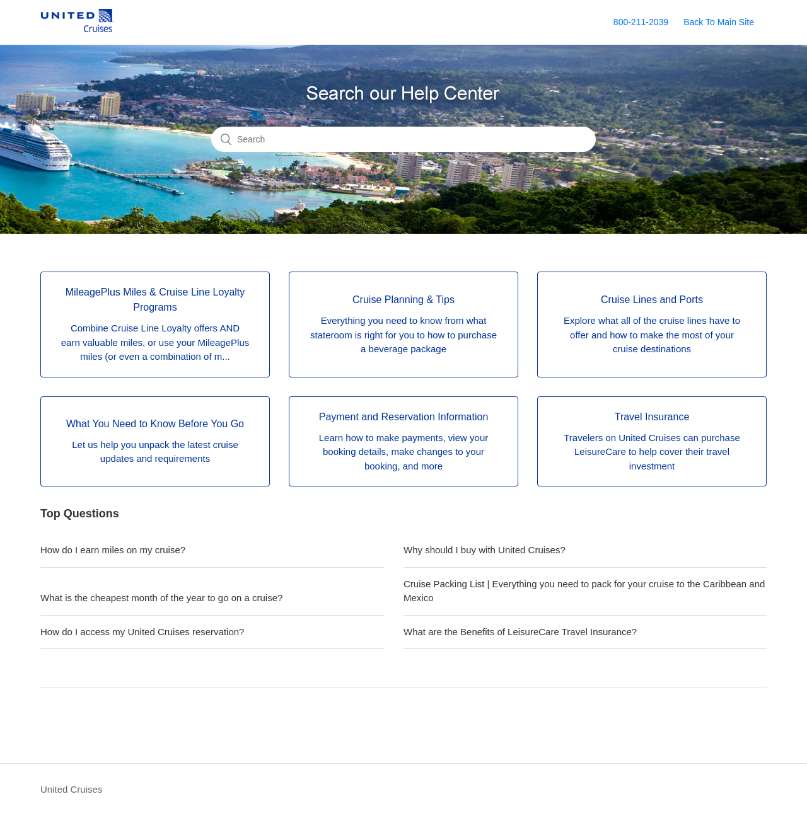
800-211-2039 (640, 22)
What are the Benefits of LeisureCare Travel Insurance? (520, 631)
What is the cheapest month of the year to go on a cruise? (161, 597)
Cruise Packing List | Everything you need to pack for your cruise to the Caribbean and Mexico (584, 591)
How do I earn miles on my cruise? (112, 549)
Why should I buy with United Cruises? (485, 549)
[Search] (403, 139)
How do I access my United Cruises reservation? (142, 631)
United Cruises (71, 789)
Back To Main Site (718, 22)
